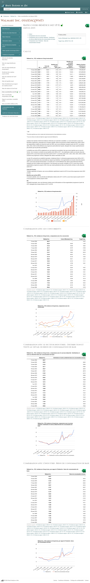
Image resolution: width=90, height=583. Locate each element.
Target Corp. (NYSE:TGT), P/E (65, 41)
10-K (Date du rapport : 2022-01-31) (51, 120)
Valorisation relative (7, 41)
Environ (55, 580)
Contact (87, 580)
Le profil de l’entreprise (7, 25)
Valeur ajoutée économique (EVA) (10, 50)
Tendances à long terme (8, 54)
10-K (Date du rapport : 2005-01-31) (41, 128)
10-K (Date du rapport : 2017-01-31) (74, 121)
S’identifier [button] (79, 12)
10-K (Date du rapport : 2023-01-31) (35, 120)
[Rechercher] (42, 9)
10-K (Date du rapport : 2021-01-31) (68, 120)
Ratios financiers (6, 37)
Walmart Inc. (13, 16)
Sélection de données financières (7, 58)
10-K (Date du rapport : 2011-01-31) (57, 125)
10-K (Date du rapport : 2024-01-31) (77, 118)
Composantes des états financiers (8, 108)
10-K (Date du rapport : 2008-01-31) (49, 126)
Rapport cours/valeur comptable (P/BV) (10, 100)
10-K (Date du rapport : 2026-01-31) (44, 118)
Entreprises (6, 16)
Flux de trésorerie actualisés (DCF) (9, 45)
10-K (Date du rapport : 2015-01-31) (49, 123)
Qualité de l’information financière (10, 113)
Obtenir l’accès (69, 12)
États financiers (6, 29)
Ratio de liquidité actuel (8, 81)
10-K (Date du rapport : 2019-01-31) (41, 121)
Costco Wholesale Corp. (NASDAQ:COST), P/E (69, 38)
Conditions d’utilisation (63, 580)
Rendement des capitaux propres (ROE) (8, 73)
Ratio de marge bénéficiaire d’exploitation (9, 68)
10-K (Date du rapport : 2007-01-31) (65, 126)
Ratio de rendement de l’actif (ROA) (9, 77)
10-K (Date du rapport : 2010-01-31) (74, 125)
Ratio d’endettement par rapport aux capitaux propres (10, 84)
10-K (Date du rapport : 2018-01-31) (58, 121)
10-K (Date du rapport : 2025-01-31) (60, 118)
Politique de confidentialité (77, 580)
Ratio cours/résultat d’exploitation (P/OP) (8, 95)
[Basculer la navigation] (3, 2)
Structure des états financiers (9, 33)
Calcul (30, 34)
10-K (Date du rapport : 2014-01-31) (65, 123)
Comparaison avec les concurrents (37, 35)
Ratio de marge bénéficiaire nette (9, 63)
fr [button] (86, 12)
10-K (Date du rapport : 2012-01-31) (41, 125)
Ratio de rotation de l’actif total (9, 88)
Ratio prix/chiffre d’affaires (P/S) (10, 103)
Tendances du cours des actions (10, 116)
